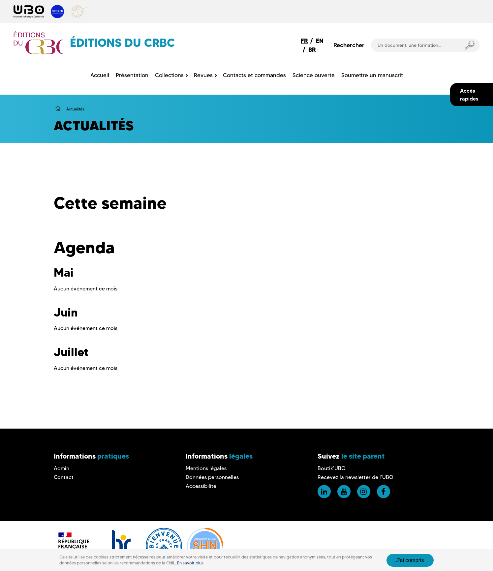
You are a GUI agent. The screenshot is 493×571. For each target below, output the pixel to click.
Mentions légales (206, 468)
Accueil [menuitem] (99, 75)
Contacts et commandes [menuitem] (254, 75)
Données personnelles (212, 477)
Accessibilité (201, 486)
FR (304, 41)
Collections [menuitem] (169, 75)
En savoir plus (190, 562)
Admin (61, 468)
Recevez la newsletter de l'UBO (355, 477)
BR (312, 49)
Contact (64, 477)
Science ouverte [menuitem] (314, 75)
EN (320, 41)
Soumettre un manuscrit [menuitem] (372, 75)
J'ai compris (410, 560)
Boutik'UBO (332, 468)
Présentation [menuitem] (132, 75)
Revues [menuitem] (203, 75)
